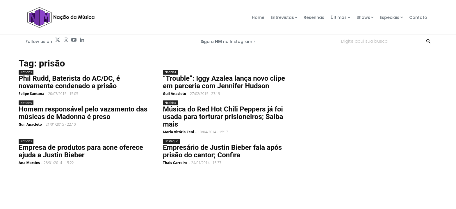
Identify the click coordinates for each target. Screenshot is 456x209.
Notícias (26, 72)
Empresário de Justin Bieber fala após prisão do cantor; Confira (222, 151)
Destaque (171, 141)
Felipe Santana (31, 93)
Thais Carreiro (175, 162)
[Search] (428, 41)
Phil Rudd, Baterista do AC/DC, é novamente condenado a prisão (69, 82)
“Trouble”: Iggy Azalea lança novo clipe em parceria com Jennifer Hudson (224, 82)
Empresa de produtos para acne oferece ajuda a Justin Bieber (81, 151)
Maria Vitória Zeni (178, 131)
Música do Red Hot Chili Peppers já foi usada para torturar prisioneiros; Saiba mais (223, 116)
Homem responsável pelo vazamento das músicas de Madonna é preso (83, 113)
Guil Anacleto (174, 93)
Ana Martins (29, 162)
